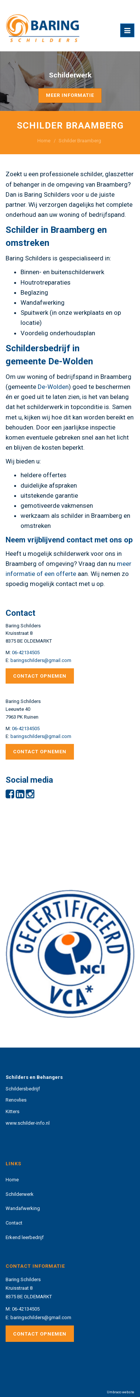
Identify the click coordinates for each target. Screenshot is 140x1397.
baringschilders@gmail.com (40, 660)
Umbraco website (120, 1392)
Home (43, 140)
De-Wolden (53, 386)
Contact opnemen (39, 676)
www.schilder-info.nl (28, 1123)
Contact (14, 1223)
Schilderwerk (20, 1194)
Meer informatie (70, 95)
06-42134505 (26, 652)
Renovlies (16, 1100)
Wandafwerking (23, 1208)
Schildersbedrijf (23, 1089)
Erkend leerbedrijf (25, 1237)
